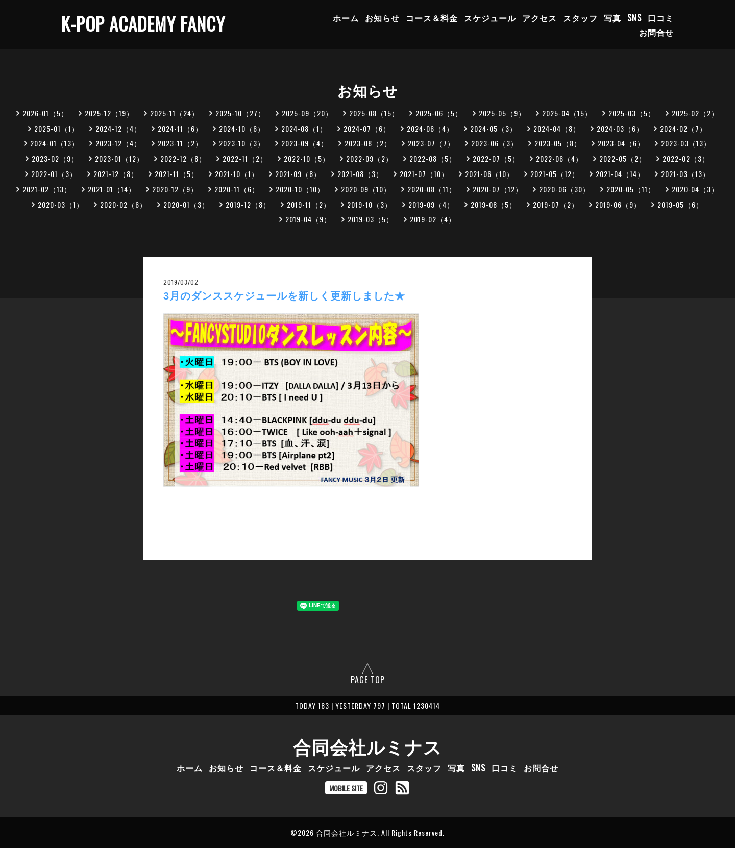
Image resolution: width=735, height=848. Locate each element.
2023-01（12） (119, 158)
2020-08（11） (431, 189)
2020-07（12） (498, 189)
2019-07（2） (556, 204)
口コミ (661, 18)
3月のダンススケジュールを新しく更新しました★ (284, 296)
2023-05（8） (557, 143)
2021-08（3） (360, 173)
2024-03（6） (620, 128)
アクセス (539, 18)
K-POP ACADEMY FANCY (143, 23)
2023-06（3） (494, 143)
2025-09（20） (307, 113)
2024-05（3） (493, 128)
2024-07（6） (367, 128)
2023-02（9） (55, 158)
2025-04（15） (567, 113)
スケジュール (490, 18)
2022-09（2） (369, 158)
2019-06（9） (618, 204)
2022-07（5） (496, 158)
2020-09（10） (366, 189)
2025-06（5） (438, 113)
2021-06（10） (489, 173)
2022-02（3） (686, 158)
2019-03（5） (371, 219)
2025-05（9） (502, 113)
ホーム (346, 18)
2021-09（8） (298, 173)
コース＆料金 (432, 18)
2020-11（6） (236, 189)
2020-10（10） (300, 189)
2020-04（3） (695, 189)
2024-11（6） (180, 128)
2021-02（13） (46, 189)
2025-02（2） (695, 113)
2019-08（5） (494, 204)
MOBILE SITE (346, 788)
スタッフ (580, 18)
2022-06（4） (559, 158)
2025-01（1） (56, 128)
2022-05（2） (622, 158)
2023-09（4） (304, 143)
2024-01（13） (54, 143)
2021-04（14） (620, 173)
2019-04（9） (308, 219)
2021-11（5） (177, 173)
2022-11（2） (245, 158)
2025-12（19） (109, 113)
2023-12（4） (118, 143)
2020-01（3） (186, 204)
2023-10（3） (242, 143)
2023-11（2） (180, 143)
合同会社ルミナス (367, 746)
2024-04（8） (556, 128)
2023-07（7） (431, 143)
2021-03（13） (685, 173)
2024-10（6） (242, 128)
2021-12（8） (115, 173)
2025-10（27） (240, 113)
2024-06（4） (430, 128)
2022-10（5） (307, 158)
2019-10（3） (369, 204)
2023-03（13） (686, 143)
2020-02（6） (123, 204)
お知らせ (382, 18)
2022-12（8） (183, 158)
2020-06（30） (564, 189)
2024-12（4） (118, 128)
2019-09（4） (431, 204)
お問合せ (656, 32)
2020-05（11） (630, 189)
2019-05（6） (680, 204)
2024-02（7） (683, 128)
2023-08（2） (368, 143)
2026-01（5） (45, 113)
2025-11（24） (174, 113)
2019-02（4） (433, 219)
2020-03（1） (61, 204)
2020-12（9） (175, 189)
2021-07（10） (424, 173)
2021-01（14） (112, 189)
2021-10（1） (237, 173)
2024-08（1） (304, 128)
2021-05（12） (554, 173)
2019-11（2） (309, 204)
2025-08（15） (374, 113)
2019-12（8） (248, 204)
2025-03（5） (631, 113)
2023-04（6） (621, 143)
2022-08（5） (432, 158)
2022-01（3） (54, 173)
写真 (612, 18)
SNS (634, 18)
